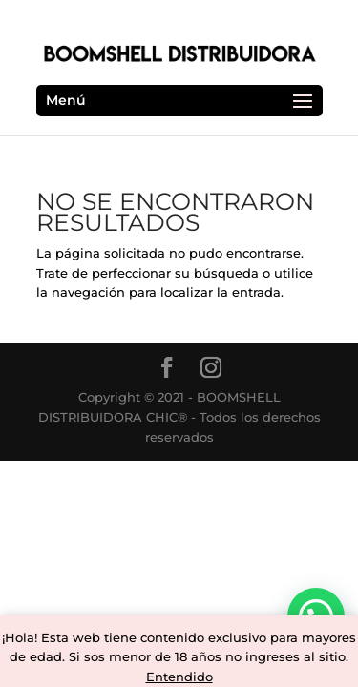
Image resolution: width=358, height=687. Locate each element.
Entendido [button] (179, 676)
